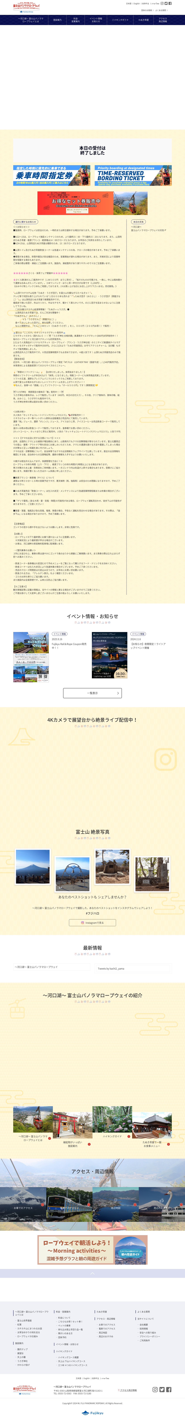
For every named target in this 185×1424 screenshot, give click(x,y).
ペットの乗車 (64, 1325)
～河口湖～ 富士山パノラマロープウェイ (26, 7)
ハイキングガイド (64, 1351)
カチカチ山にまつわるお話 (29, 1328)
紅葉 (19, 1324)
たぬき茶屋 (102, 1311)
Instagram (162, 3)
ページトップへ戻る (92, 1273)
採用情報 (144, 1328)
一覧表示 (103, 693)
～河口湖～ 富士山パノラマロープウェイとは (31, 1313)
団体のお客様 (147, 10)
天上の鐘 (21, 1356)
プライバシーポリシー (150, 1336)
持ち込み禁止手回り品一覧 (70, 1329)
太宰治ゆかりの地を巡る (28, 1332)
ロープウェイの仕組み (27, 1336)
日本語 (128, 3)
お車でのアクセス (107, 1324)
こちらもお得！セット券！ (70, 1321)
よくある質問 (161, 10)
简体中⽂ (145, 3)
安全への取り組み (148, 1332)
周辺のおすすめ (106, 1336)
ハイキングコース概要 (68, 1357)
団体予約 (62, 1337)
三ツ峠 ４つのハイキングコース (72, 1365)
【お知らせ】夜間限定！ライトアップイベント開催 (148, 645)
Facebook (170, 3)
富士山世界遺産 (24, 1320)
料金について (64, 1317)
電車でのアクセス (107, 1328)
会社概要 (144, 1324)
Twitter (166, 3)
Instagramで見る (92, 922)
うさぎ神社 (22, 1360)
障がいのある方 (65, 1333)
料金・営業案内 (63, 1311)
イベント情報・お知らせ (67, 1344)
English (137, 3)
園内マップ (22, 1349)
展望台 (20, 1353)
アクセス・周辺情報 (106, 1318)
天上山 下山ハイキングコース (71, 1361)
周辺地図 (103, 1332)
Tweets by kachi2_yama (111, 968)
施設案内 (19, 1343)
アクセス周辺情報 (127, 1390)
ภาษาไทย (155, 3)
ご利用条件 (145, 1340)
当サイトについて (145, 1318)
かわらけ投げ (23, 1364)
